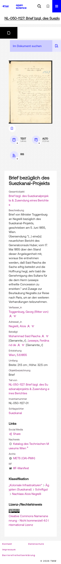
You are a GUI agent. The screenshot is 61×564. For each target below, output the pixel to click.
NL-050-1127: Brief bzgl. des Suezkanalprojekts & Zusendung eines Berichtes (29, 389)
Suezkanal (15, 413)
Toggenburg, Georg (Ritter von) (28, 311)
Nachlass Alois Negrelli (26, 494)
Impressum (9, 549)
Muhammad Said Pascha (24, 336)
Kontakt (7, 544)
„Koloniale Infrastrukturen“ (25, 485)
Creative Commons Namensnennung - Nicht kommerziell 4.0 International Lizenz (29, 520)
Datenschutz (36, 544)
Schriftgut (41, 489)
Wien (12, 355)
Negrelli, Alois (17, 326)
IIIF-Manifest (21, 468)
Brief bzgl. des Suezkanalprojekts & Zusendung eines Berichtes (29, 200)
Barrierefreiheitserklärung (18, 555)
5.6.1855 (22, 355)
